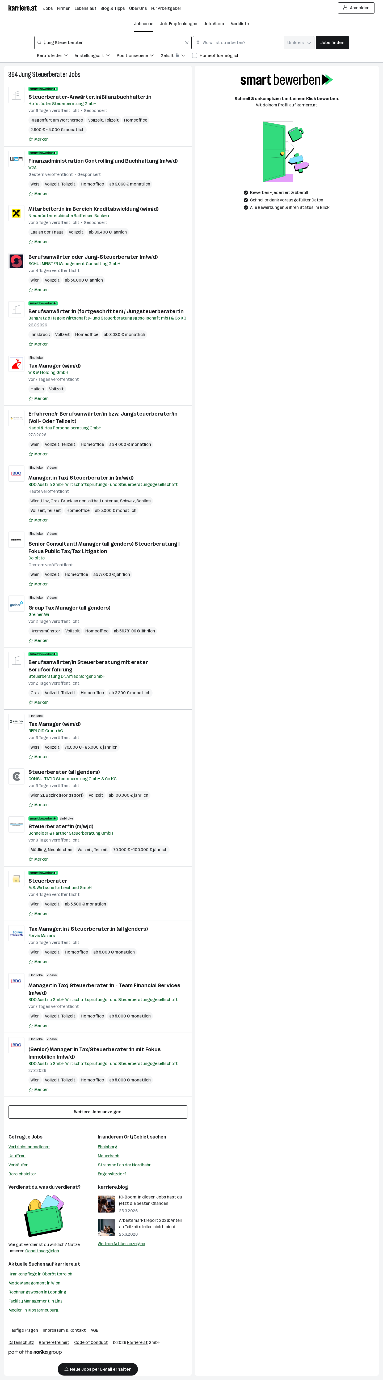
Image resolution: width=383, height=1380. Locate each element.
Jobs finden (332, 42)
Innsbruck (40, 334)
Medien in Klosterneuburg (33, 1310)
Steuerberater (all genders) (64, 772)
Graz (55, 500)
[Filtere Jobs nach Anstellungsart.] (96, 56)
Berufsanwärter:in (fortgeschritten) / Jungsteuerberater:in (106, 311)
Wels (35, 184)
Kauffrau (17, 1155)
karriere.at (67, 1264)
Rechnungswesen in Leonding (37, 1292)
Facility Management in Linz (35, 1301)
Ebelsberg (107, 1146)
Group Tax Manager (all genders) (69, 608)
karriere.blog (113, 1187)
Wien (35, 280)
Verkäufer (18, 1164)
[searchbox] (113, 42)
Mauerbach (108, 1155)
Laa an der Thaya (47, 232)
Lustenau (109, 500)
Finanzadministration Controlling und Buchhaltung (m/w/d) (103, 161)
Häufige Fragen (23, 1330)
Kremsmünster (45, 630)
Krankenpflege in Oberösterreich (40, 1273)
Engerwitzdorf (112, 1173)
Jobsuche (143, 23)
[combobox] (113, 42)
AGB (95, 1330)
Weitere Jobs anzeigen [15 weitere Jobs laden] (97, 1111)
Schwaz (127, 500)
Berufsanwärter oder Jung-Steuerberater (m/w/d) (93, 257)
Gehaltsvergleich (42, 1250)
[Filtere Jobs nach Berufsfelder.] (56, 56)
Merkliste (239, 23)
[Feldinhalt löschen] (187, 42)
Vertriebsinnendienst (29, 1146)
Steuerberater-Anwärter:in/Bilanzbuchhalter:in (89, 97)
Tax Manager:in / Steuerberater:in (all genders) (88, 929)
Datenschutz (21, 1342)
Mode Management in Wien (34, 1283)
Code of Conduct (91, 1342)
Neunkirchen (60, 849)
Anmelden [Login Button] (356, 8)
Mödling (38, 849)
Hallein (37, 388)
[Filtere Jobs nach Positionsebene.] (139, 56)
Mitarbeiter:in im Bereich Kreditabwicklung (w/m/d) (93, 209)
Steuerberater (47, 881)
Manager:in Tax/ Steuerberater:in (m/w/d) (80, 478)
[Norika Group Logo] (35, 1353)
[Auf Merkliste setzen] (38, 139)
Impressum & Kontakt (64, 1330)
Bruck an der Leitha (80, 500)
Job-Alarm (214, 23)
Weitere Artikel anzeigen (121, 1243)
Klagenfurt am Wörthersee (57, 120)
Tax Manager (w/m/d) (54, 366)
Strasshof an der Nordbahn (124, 1164)
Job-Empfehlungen (178, 23)
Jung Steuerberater (43, 74)
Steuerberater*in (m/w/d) (60, 826)
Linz (45, 500)
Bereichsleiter (22, 1173)
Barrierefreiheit (54, 1342)
